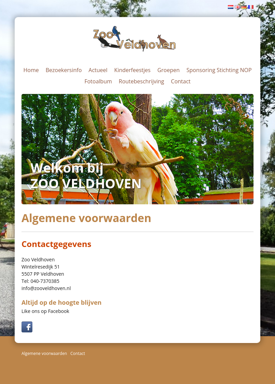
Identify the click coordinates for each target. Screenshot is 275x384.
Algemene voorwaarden (44, 353)
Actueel (98, 70)
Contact (180, 81)
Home (31, 70)
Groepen (168, 70)
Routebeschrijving (141, 81)
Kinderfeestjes (132, 70)
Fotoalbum (98, 81)
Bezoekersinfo (64, 70)
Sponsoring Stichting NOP (219, 70)
